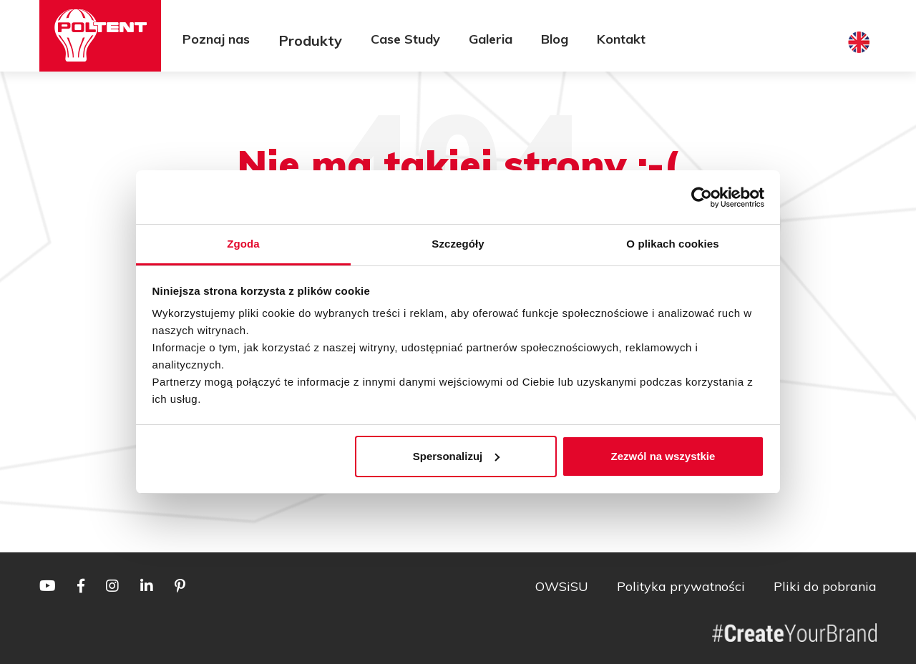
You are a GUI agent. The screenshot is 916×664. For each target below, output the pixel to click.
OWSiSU (561, 586)
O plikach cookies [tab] (672, 244)
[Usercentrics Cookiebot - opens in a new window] (701, 197)
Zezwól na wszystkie (662, 456)
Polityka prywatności (681, 586)
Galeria (490, 39)
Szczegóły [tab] (458, 244)
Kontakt (621, 39)
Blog (554, 39)
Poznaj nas (216, 39)
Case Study (405, 39)
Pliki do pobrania (825, 586)
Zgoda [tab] (243, 244)
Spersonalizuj (456, 456)
